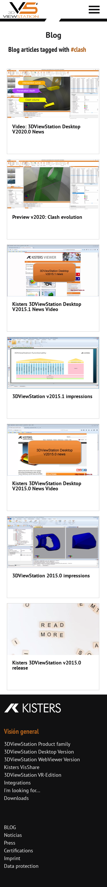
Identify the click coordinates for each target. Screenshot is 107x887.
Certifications (18, 850)
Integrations (17, 782)
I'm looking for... (22, 790)
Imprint (12, 858)
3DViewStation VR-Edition (32, 775)
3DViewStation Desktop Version (39, 751)
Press (9, 842)
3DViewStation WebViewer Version (42, 759)
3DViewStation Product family (37, 744)
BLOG (10, 827)
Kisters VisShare (21, 767)
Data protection (21, 866)
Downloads (16, 798)
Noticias (13, 835)
